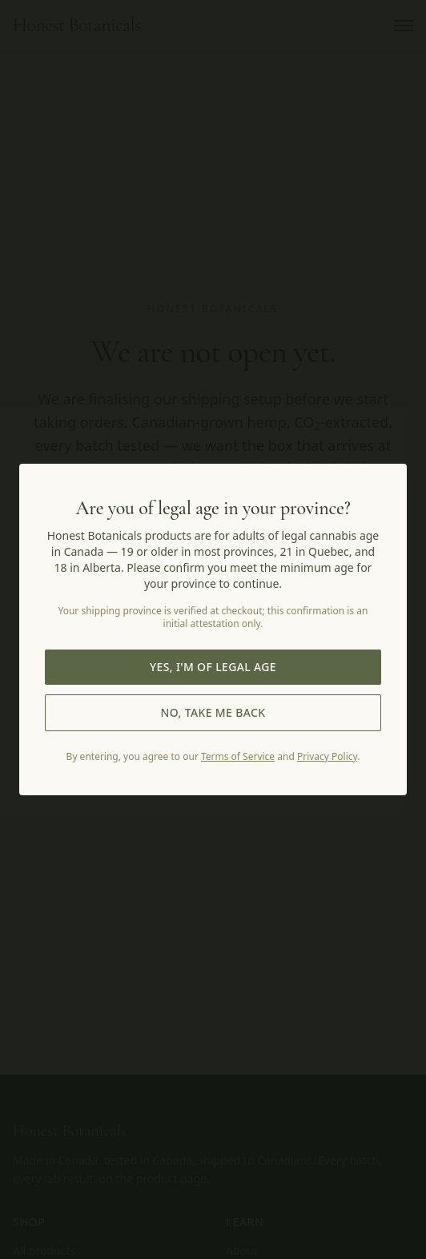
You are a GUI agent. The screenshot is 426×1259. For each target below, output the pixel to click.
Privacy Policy (327, 756)
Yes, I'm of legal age (213, 666)
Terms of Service (238, 756)
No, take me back (213, 712)
